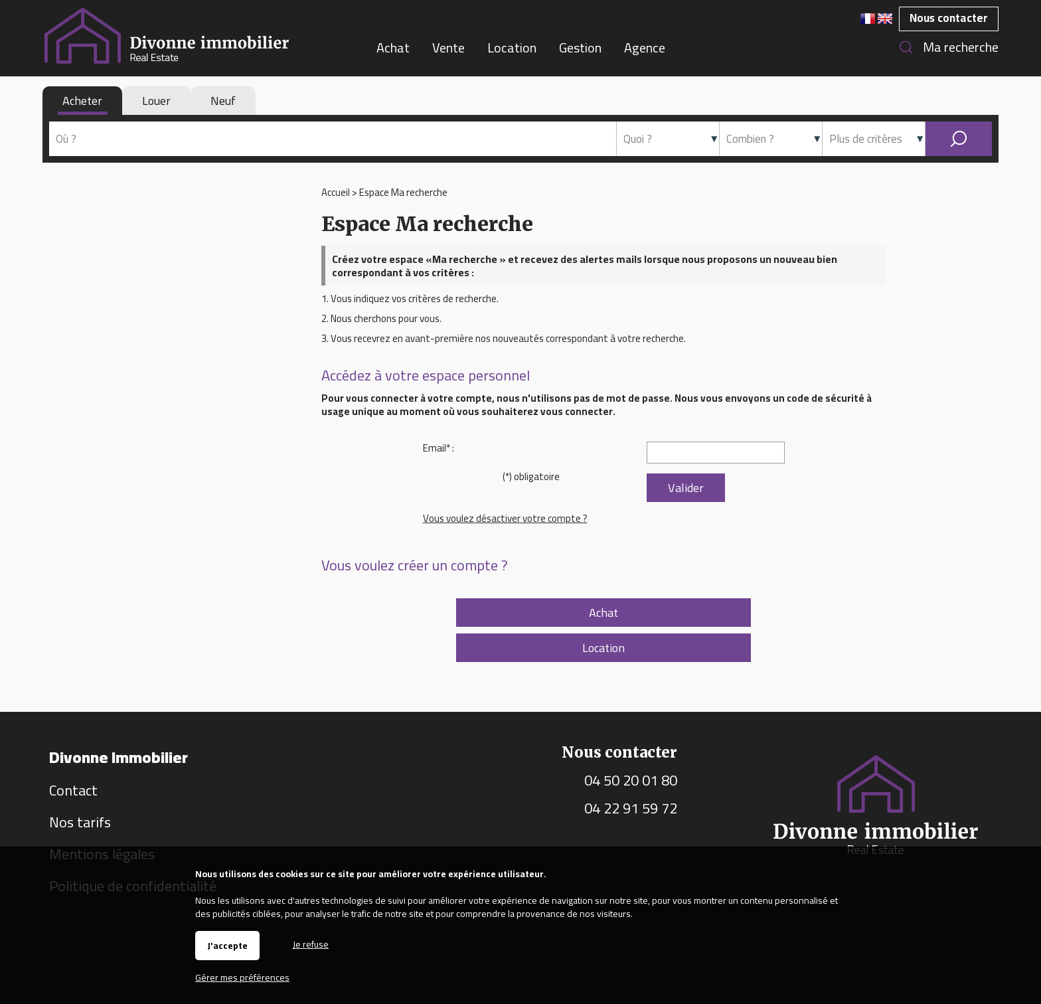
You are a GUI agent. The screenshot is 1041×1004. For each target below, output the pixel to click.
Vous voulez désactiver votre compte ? (505, 518)
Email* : (438, 448)
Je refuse (311, 943)
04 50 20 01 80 (630, 780)
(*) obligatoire (531, 476)
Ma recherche (961, 47)
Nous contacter (949, 18)
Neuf (223, 101)
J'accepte (227, 945)
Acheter (82, 101)
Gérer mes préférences (242, 977)
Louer (156, 101)
